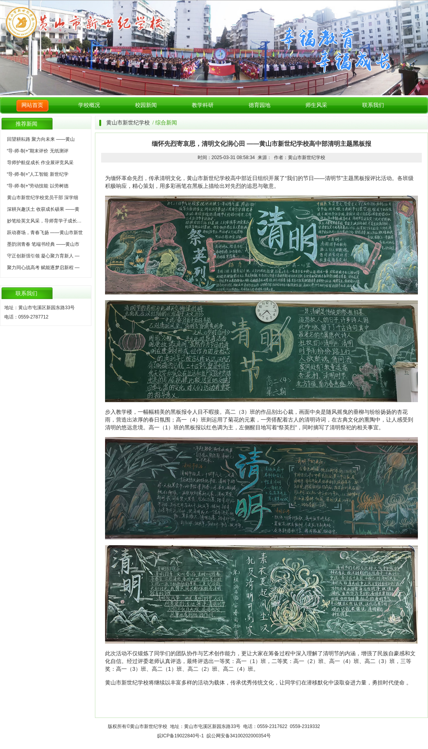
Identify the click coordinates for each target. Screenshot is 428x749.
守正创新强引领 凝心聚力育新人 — (43, 256)
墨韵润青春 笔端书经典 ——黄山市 (43, 244)
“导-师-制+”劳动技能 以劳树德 (37, 186)
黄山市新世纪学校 (128, 123)
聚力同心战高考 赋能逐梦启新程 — (43, 267)
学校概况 (89, 105)
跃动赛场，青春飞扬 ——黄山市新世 (45, 232)
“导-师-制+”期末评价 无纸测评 (37, 151)
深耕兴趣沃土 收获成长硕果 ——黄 (43, 209)
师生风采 (316, 105)
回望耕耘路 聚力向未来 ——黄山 (41, 139)
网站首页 (32, 105)
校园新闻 (146, 105)
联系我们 (373, 105)
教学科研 (203, 105)
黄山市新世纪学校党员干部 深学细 (42, 197)
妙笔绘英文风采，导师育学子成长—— (46, 221)
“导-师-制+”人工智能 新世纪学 (37, 174)
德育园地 (259, 105)
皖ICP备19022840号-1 (180, 735)
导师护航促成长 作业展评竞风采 (40, 162)
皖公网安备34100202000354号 (239, 735)
